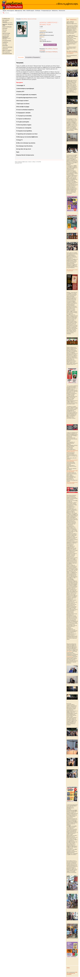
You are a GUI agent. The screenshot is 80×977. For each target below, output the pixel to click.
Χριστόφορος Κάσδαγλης (52, 51)
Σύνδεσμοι (37, 10)
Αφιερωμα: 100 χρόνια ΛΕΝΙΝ (7, 25)
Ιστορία (4, 31)
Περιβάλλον (5, 42)
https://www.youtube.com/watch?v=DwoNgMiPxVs (72, 53)
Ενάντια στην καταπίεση (6, 38)
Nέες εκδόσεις (5, 20)
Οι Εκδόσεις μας (6, 18)
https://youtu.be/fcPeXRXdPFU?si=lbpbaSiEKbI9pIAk (72, 461)
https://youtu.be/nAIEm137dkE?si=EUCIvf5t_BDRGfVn (72, 471)
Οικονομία (4, 28)
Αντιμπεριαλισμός (6, 40)
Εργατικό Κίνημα (6, 33)
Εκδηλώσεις (55, 10)
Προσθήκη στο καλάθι (50, 44)
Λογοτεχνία (5, 48)
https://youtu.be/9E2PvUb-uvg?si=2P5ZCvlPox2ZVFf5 (72, 483)
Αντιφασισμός (5, 34)
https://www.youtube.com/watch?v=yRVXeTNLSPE (72, 270)
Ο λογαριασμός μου (46, 10)
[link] (69, 651)
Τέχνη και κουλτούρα (7, 47)
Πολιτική (4, 30)
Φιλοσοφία (5, 45)
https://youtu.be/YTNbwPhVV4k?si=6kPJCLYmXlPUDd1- (72, 451)
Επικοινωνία (62, 10)
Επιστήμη (4, 43)
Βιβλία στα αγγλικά (6, 50)
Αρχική (4, 10)
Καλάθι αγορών (30, 10)
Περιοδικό (7, 22)
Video (24, 10)
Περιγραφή (21, 57)
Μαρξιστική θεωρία (7, 26)
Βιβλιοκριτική (18, 10)
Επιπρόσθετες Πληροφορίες (32, 57)
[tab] (21, 57)
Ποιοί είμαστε (10, 10)
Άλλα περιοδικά (6, 52)
